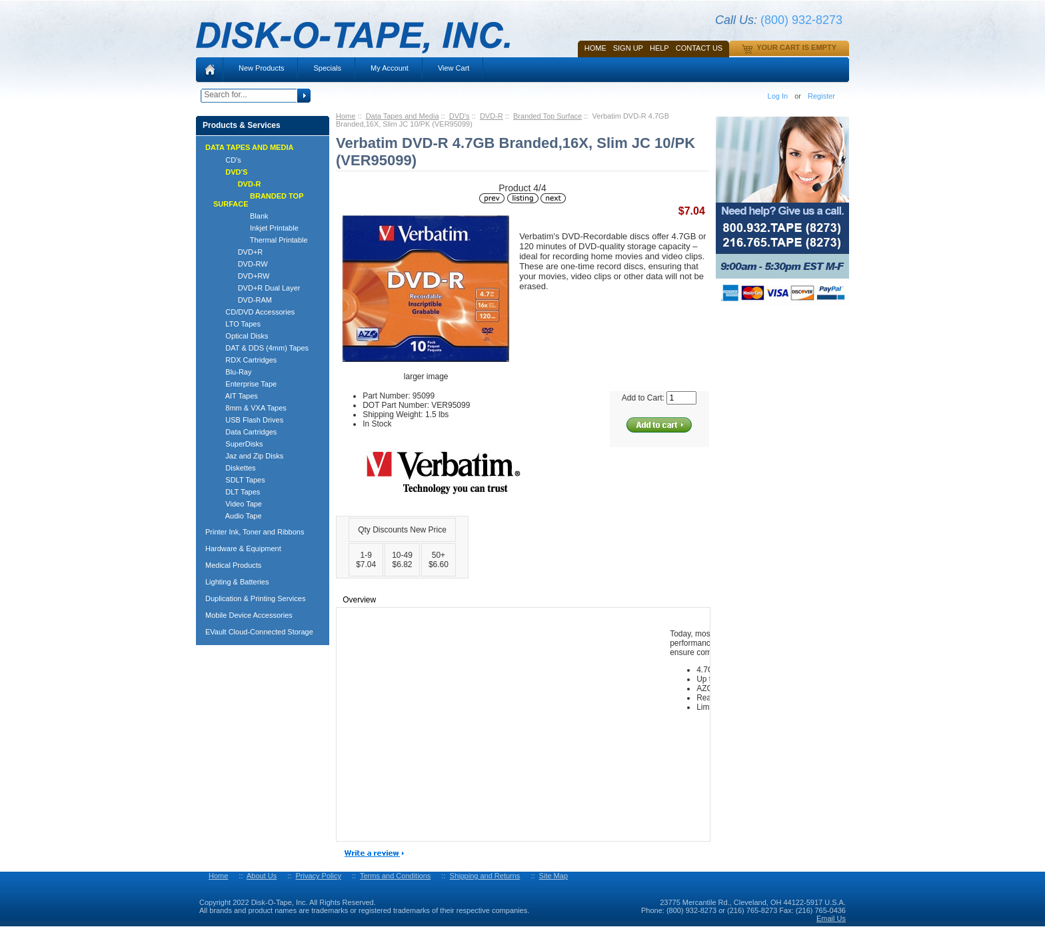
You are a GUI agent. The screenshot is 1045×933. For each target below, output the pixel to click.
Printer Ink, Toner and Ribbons (254, 532)
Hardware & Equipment (243, 548)
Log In (778, 96)
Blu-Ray (232, 372)
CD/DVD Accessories (254, 312)
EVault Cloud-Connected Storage (259, 632)
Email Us (831, 918)
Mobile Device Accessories (249, 615)
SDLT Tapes (239, 480)
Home (595, 48)
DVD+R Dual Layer (257, 288)
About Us (262, 876)
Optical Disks (241, 336)
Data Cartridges (245, 432)
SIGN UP (628, 48)
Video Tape (237, 504)
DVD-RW (240, 264)
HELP (659, 48)
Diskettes (234, 468)
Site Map (553, 876)
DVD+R (238, 252)
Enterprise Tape (245, 384)
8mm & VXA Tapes (250, 408)
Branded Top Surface (547, 116)
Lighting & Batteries (237, 582)
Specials (327, 68)
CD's (227, 160)
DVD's (459, 116)
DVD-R (491, 116)
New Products (261, 68)
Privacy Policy (318, 876)
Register (821, 96)
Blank (241, 216)
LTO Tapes (237, 324)
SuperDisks (238, 444)
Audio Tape (237, 516)
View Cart (453, 68)
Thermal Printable (260, 240)
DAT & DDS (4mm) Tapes (261, 348)
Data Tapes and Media (402, 116)
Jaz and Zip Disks (248, 456)
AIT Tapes (235, 396)
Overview (359, 599)
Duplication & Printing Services (255, 598)
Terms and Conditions (395, 876)
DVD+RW (241, 276)
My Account (390, 68)
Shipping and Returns (485, 876)
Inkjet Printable (256, 228)
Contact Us (699, 48)
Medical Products (233, 565)
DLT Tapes (236, 492)
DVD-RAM (242, 300)
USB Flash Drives (248, 420)
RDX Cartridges (245, 360)
